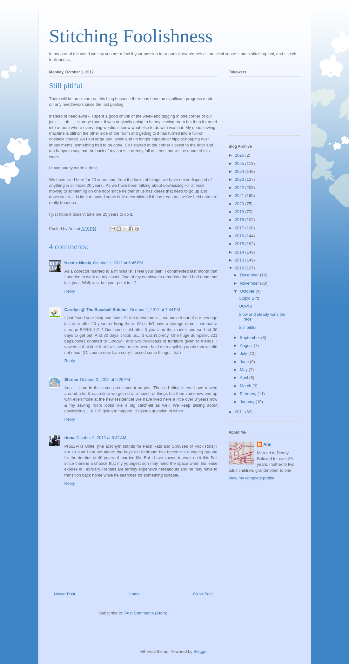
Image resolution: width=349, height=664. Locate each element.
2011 (240, 412)
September (250, 337)
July (244, 353)
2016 (240, 236)
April (244, 377)
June (245, 361)
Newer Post (64, 594)
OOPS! (245, 306)
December (250, 275)
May (244, 369)
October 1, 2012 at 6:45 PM (118, 263)
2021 (240, 195)
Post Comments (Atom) (145, 613)
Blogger (200, 651)
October (248, 291)
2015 (240, 243)
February (249, 393)
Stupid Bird (249, 298)
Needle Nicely (77, 263)
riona (69, 437)
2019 (240, 211)
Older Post (202, 594)
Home (134, 594)
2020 (240, 203)
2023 (240, 179)
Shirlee (71, 379)
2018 (240, 219)
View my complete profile (251, 478)
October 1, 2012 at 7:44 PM (155, 309)
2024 (240, 171)
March (246, 385)
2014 (240, 252)
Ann (267, 444)
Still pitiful (247, 327)
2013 (240, 260)
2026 (240, 155)
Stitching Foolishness (131, 35)
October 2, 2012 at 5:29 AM (105, 379)
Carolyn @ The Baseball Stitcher (96, 309)
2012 (240, 268)
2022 (240, 187)
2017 (240, 228)
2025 (240, 163)
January (248, 401)
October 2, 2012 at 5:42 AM (101, 437)
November (250, 283)
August (247, 345)
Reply (69, 291)
